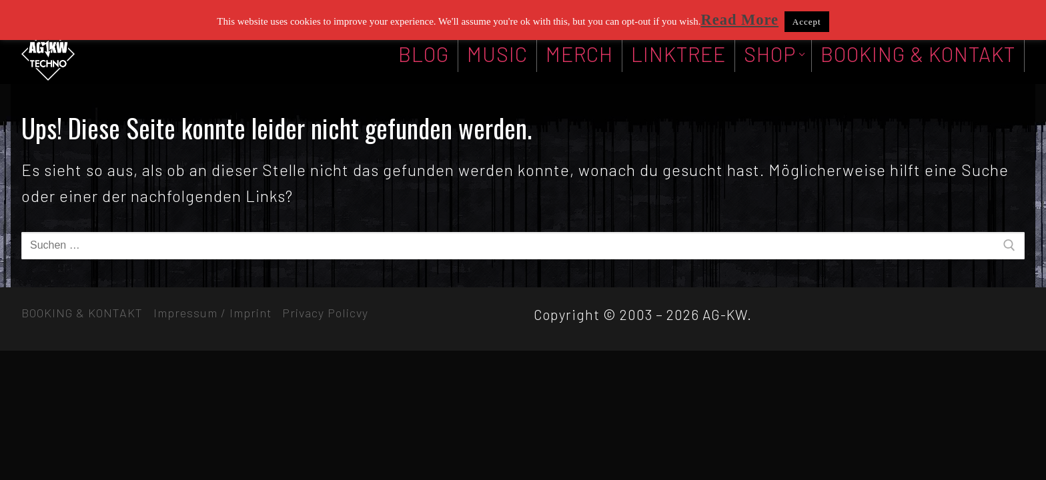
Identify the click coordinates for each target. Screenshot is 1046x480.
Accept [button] (807, 22)
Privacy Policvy (325, 312)
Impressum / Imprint (212, 312)
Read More (739, 19)
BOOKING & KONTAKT (82, 312)
